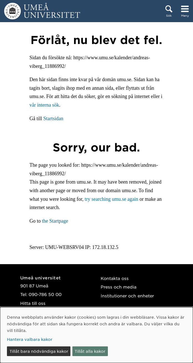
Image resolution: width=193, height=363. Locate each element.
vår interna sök (44, 105)
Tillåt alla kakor (90, 351)
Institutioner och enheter (127, 295)
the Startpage (55, 221)
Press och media (118, 286)
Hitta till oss (32, 303)
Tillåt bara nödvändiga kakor (38, 351)
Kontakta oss (115, 278)
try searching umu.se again (111, 199)
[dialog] (96, 335)
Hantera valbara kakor (29, 339)
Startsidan (53, 118)
